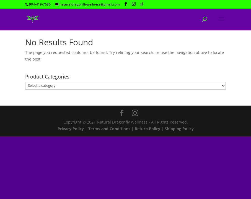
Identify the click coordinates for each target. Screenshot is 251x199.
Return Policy (147, 128)
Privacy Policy (71, 128)
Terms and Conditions (109, 128)
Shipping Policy (179, 128)
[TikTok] (142, 4)
